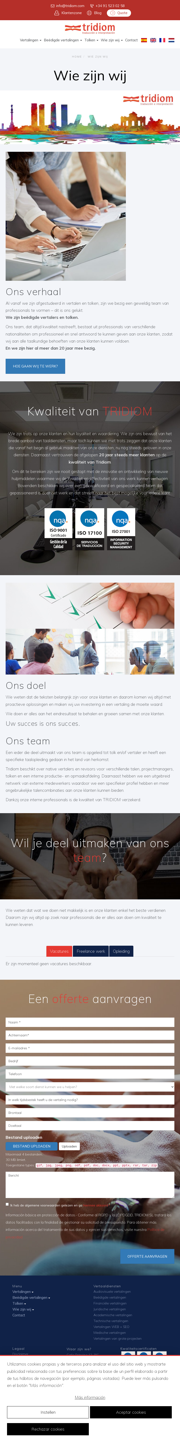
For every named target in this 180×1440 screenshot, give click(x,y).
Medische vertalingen (110, 1333)
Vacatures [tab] (59, 951)
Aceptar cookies (131, 1412)
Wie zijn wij (112, 40)
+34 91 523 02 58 (107, 5)
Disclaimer (20, 1354)
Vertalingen (30, 40)
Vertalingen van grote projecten (118, 1338)
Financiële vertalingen (110, 1303)
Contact (131, 40)
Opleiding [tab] (121, 951)
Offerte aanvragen (147, 1256)
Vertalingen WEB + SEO (111, 1327)
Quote (119, 13)
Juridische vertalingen (110, 1309)
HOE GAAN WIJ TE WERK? (35, 366)
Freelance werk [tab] (91, 951)
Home (77, 56)
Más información (90, 1397)
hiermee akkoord (95, 1205)
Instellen (48, 1412)
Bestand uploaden (24, 1137)
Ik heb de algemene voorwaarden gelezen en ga (57, 1205)
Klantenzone (68, 13)
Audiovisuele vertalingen (112, 1291)
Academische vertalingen (113, 1315)
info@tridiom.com (67, 5)
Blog (94, 13)
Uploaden (69, 1146)
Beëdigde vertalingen (63, 40)
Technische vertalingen (111, 1321)
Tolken (91, 40)
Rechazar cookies (47, 1429)
